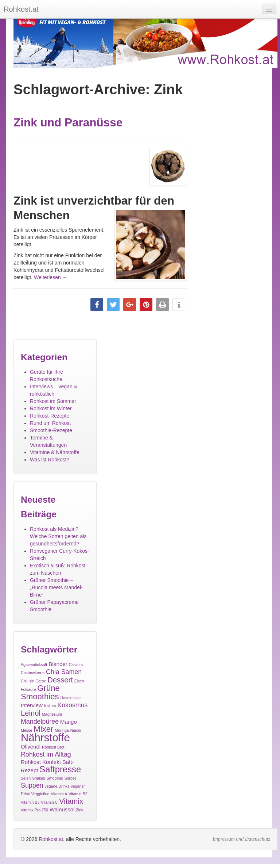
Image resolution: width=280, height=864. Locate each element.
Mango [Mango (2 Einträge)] (68, 722)
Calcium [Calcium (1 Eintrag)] (76, 664)
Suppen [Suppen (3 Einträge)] (32, 785)
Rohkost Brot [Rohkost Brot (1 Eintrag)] (53, 747)
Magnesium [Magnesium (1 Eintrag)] (52, 714)
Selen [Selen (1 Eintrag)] (26, 778)
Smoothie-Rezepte (51, 430)
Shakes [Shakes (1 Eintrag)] (38, 778)
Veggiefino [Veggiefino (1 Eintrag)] (40, 794)
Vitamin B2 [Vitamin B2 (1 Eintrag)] (78, 794)
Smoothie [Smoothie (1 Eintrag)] (55, 778)
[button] (96, 304)
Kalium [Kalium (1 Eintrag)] (50, 706)
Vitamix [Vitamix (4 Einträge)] (71, 801)
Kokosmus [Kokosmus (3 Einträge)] (72, 705)
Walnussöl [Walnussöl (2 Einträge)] (62, 809)
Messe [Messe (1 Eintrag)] (26, 730)
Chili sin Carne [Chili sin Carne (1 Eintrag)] (33, 681)
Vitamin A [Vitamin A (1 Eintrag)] (59, 794)
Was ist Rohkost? (49, 460)
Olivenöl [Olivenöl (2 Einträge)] (30, 746)
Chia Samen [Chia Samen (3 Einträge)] (64, 671)
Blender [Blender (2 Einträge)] (57, 664)
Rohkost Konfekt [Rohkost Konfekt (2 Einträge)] (41, 762)
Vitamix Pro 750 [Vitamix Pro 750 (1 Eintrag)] (34, 810)
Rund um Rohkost (50, 423)
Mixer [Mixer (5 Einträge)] (43, 729)
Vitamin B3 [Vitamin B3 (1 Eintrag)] (30, 802)
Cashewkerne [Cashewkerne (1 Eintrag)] (32, 672)
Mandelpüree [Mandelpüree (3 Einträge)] (40, 721)
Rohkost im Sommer (53, 401)
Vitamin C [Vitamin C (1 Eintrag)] (49, 802)
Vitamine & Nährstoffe (54, 452)
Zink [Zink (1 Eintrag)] (79, 810)
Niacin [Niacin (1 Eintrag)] (75, 730)
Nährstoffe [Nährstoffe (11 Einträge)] (45, 737)
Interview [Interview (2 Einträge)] (32, 705)
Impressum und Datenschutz (241, 839)
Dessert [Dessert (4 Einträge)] (60, 680)
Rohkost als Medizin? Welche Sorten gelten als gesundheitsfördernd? (58, 536)
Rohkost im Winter (50, 408)
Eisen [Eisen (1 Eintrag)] (79, 681)
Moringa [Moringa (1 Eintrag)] (62, 730)
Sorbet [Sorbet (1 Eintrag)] (70, 778)
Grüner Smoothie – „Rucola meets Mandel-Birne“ (56, 587)
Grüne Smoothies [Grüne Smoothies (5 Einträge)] (40, 692)
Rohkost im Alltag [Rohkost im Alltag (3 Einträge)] (46, 754)
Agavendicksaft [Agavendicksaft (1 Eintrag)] (34, 664)
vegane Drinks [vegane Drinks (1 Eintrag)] (56, 786)
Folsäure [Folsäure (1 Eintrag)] (28, 689)
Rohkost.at (51, 839)
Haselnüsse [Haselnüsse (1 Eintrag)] (71, 698)
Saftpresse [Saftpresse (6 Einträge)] (60, 769)
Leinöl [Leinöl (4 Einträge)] (30, 713)
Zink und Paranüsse (67, 122)
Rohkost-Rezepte (49, 416)
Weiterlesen (50, 277)
